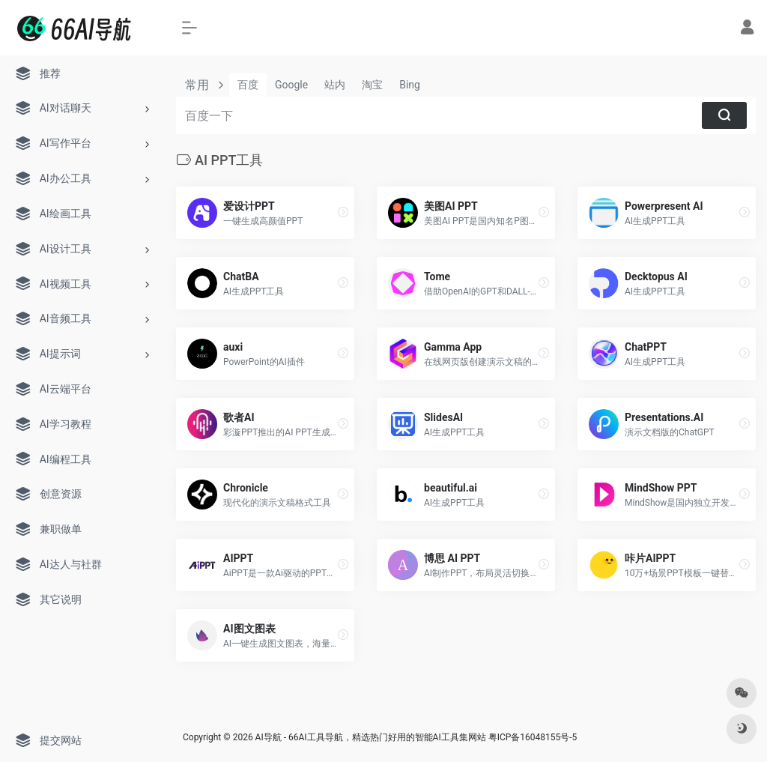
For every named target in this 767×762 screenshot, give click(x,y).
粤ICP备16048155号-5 (532, 737)
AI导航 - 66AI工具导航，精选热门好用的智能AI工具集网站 (370, 737)
